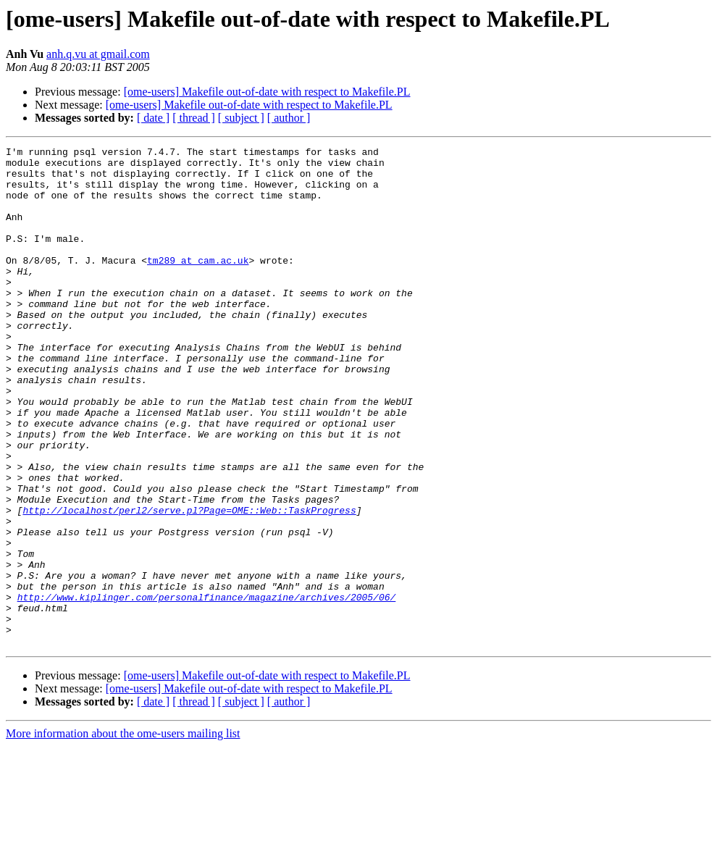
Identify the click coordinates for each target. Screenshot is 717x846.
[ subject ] (241, 118)
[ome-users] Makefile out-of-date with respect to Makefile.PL (267, 91)
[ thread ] (193, 118)
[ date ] (153, 118)
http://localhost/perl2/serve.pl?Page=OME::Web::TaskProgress (189, 583)
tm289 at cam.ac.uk (197, 283)
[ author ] (289, 118)
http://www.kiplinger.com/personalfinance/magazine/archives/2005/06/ (206, 688)
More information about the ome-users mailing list (123, 833)
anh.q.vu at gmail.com (98, 54)
